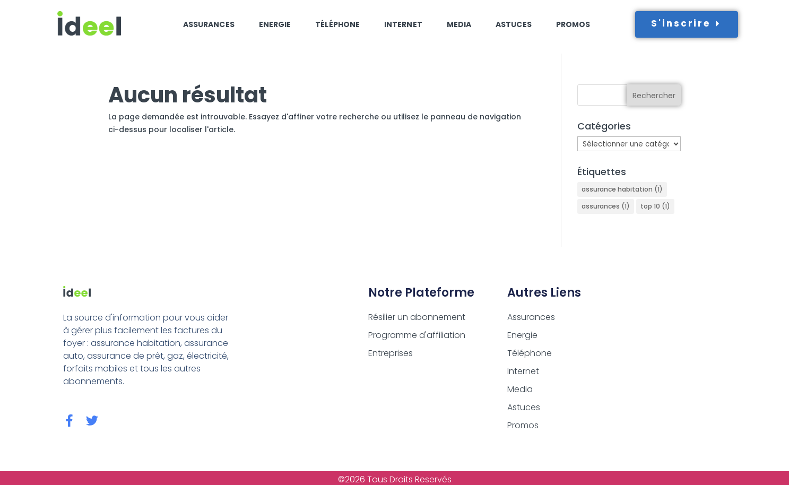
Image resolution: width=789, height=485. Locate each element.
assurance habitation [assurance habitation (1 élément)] (622, 189)
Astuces (514, 24)
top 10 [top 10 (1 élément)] (655, 206)
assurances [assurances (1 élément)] (606, 206)
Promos (573, 24)
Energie (275, 24)
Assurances (209, 24)
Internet (403, 24)
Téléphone (337, 24)
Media (459, 24)
